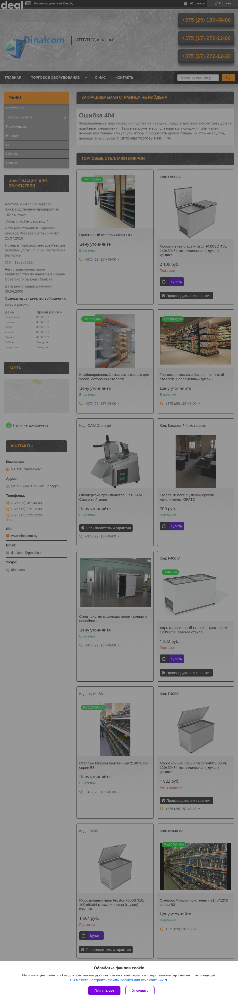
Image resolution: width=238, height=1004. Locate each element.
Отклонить (140, 990)
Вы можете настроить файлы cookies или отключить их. (117, 980)
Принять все (104, 990)
